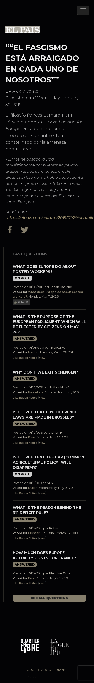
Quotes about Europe (47, 669)
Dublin (33, 488)
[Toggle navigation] (83, 10)
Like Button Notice (25, 357)
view (42, 357)
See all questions (49, 598)
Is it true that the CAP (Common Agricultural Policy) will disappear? (48, 462)
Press (32, 677)
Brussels (34, 533)
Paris (31, 437)
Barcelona (35, 392)
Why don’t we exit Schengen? (45, 372)
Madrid (33, 352)
